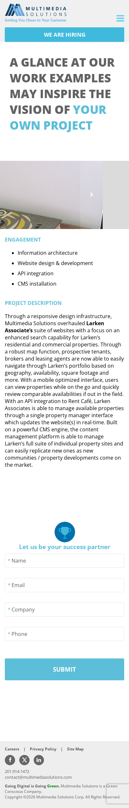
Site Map (75, 749)
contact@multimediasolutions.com (38, 777)
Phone (19, 634)
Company (23, 609)
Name (19, 560)
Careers (12, 749)
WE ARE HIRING (64, 34)
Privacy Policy (43, 749)
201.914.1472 (17, 771)
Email (18, 585)
